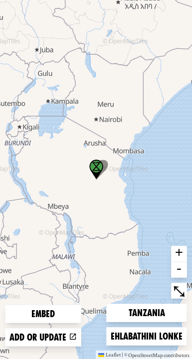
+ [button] (179, 254)
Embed (43, 314)
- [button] (179, 270)
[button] (96, 170)
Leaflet (109, 354)
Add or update (43, 337)
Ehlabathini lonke (146, 335)
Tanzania (146, 312)
